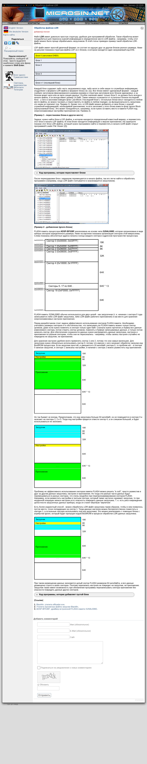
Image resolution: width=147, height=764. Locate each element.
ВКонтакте (19, 87)
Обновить (44, 689)
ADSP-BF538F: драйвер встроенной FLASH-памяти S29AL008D (66, 609)
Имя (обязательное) (79, 624)
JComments (139, 704)
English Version (16, 28)
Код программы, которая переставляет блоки (62, 173)
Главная (13, 23)
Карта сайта (9, 35)
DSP (30, 5)
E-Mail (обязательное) (80, 631)
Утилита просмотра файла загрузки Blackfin (57, 607)
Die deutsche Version (18, 31)
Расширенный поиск (14, 51)
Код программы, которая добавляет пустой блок (64, 594)
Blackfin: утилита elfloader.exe (50, 604)
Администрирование (62, 23)
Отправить (44, 699)
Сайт (72, 637)
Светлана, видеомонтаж (20, 84)
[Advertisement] (71, 738)
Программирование (16, 5)
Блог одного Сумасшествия (21, 76)
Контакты (34, 23)
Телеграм (18, 90)
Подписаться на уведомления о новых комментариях (66, 672)
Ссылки (123, 23)
